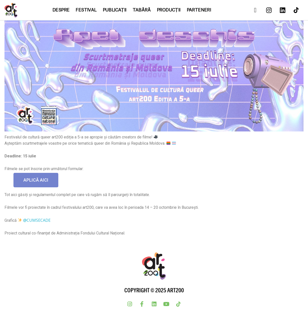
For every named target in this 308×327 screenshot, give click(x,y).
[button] (35, 180)
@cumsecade (37, 220)
